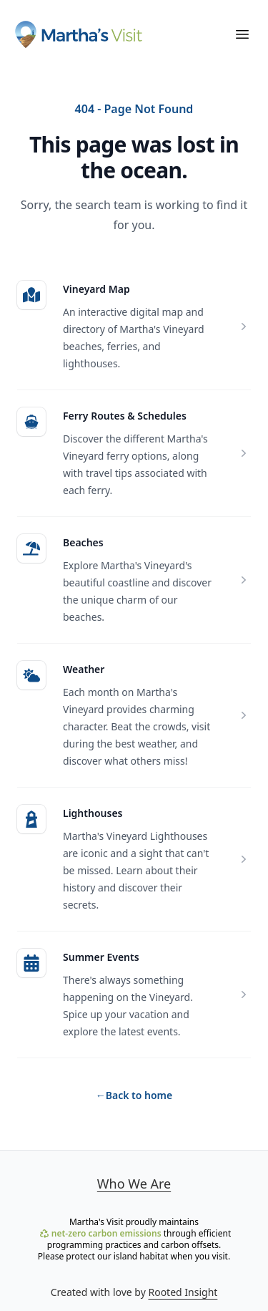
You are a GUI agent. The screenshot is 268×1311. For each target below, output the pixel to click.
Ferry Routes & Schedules (125, 415)
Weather (83, 669)
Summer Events (101, 957)
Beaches (83, 542)
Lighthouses (92, 813)
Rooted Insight (182, 1292)
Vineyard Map (96, 289)
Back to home (134, 1095)
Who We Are (134, 1183)
